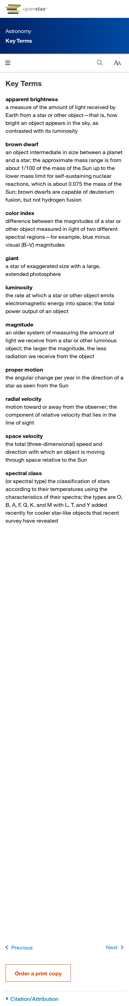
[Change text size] (117, 63)
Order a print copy (38, 973)
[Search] (100, 63)
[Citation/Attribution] (64, 999)
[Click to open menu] (7, 63)
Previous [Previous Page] (18, 947)
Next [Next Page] (116, 947)
